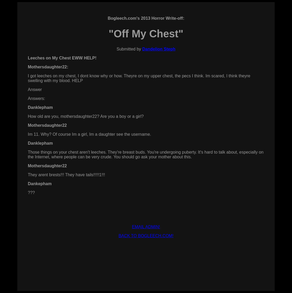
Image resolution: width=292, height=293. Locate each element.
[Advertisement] (146, 254)
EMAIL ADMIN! (146, 227)
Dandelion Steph (158, 49)
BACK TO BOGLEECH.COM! (145, 236)
